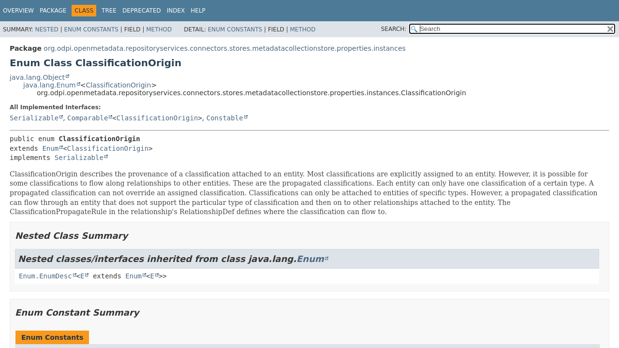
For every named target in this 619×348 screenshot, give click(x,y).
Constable (224, 118)
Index (176, 10)
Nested (46, 29)
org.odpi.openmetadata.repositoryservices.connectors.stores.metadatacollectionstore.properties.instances (224, 48)
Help (198, 10)
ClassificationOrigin (118, 85)
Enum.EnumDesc (45, 276)
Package (53, 10)
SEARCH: (394, 29)
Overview (18, 10)
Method (159, 29)
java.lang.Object (37, 77)
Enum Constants (91, 29)
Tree (109, 10)
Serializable (34, 118)
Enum (50, 148)
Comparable (87, 118)
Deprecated (141, 10)
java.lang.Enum (49, 85)
